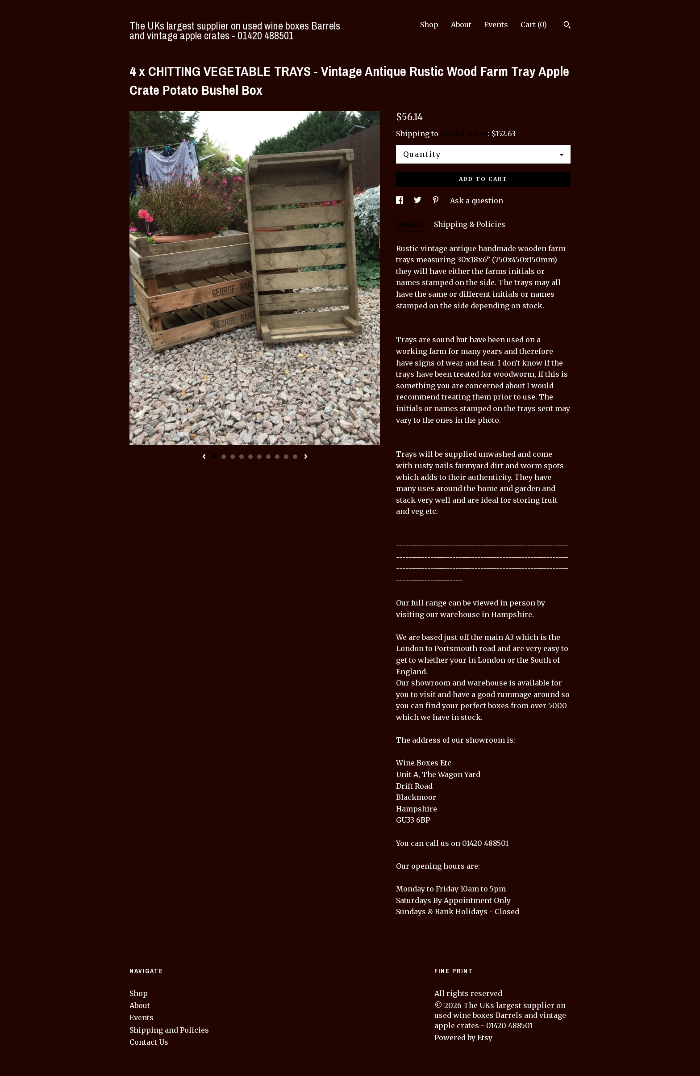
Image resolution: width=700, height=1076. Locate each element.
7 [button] (268, 456)
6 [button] (259, 456)
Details (410, 224)
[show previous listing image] (204, 457)
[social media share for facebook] (400, 200)
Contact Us (148, 1042)
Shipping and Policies (169, 1030)
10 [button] (295, 456)
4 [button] (241, 456)
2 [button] (223, 456)
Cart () (534, 24)
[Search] (567, 26)
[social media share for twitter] (418, 200)
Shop (429, 24)
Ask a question (476, 200)
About (461, 24)
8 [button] (277, 456)
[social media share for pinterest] (436, 200)
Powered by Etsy (463, 1037)
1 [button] (214, 456)
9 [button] (286, 456)
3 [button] (232, 456)
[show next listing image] (306, 457)
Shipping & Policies (469, 224)
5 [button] (250, 456)
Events (496, 24)
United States (464, 133)
